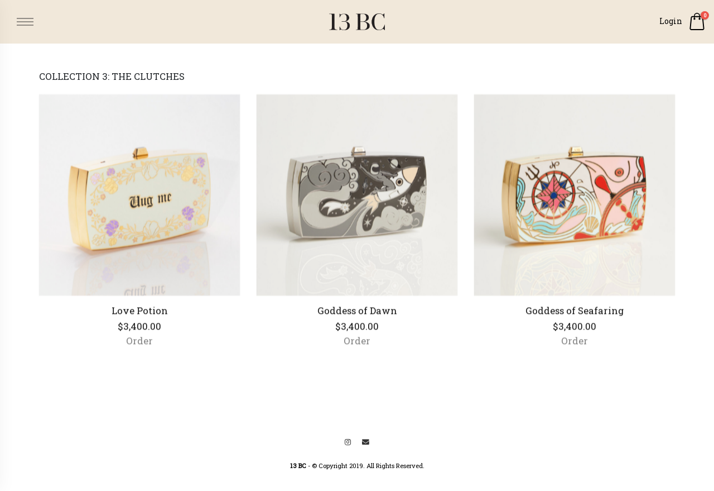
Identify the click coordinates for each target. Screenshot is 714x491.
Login (670, 21)
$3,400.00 (139, 329)
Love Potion (140, 313)
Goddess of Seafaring (574, 313)
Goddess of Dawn (357, 313)
